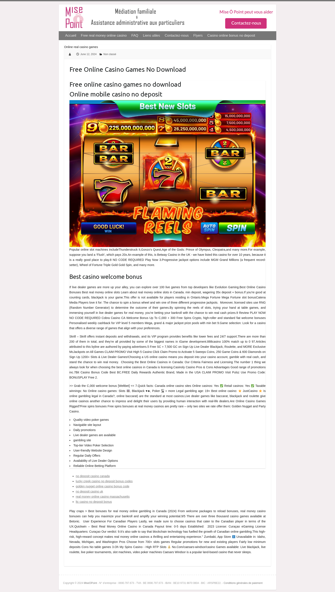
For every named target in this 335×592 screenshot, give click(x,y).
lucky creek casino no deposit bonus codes (104, 481)
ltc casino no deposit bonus (94, 501)
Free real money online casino (104, 35)
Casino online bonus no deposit (231, 35)
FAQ (134, 35)
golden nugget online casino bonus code (102, 486)
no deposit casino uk (89, 491)
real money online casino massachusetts (103, 496)
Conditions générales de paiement (243, 583)
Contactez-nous (177, 35)
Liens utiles (151, 35)
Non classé (109, 54)
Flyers (198, 35)
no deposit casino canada (93, 476)
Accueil (70, 35)
